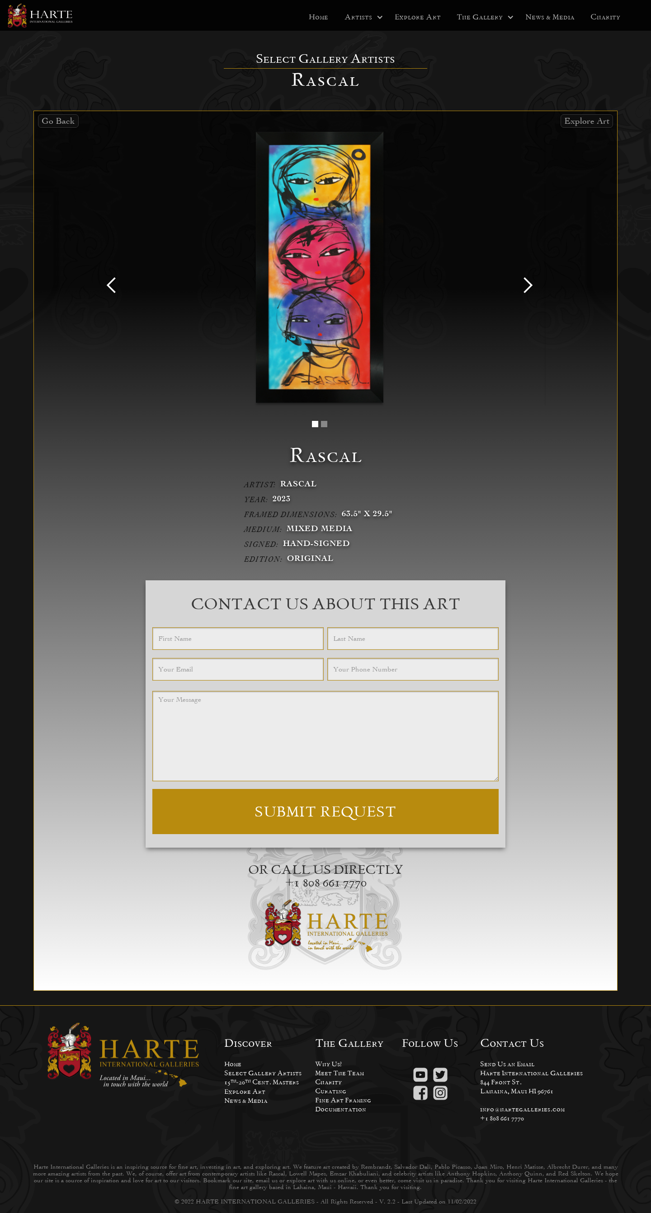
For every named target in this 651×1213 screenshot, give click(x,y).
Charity (605, 17)
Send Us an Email (507, 1064)
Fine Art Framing (343, 1100)
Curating (330, 1091)
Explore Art (418, 17)
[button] (358, 17)
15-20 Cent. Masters (261, 1082)
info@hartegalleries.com (522, 1109)
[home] (41, 15)
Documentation (340, 1109)
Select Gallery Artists (263, 1073)
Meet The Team (339, 1073)
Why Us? (328, 1064)
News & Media (550, 17)
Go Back (58, 121)
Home (318, 17)
